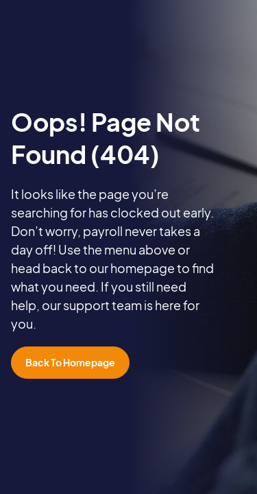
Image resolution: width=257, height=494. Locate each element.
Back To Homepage (70, 362)
